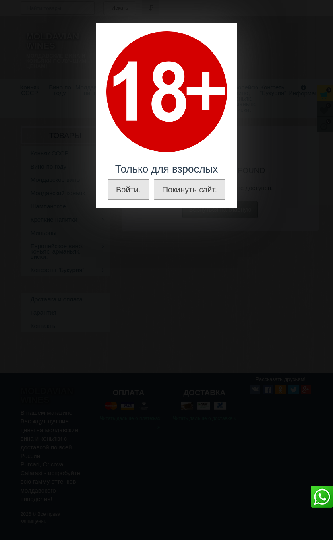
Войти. (128, 189)
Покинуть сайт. (189, 189)
